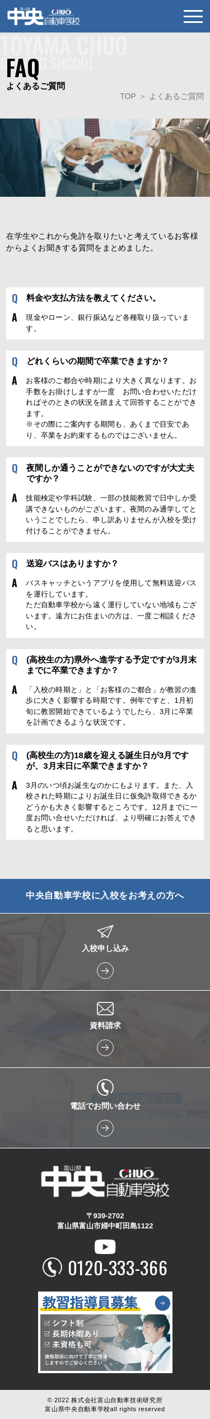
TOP (128, 96)
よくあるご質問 (176, 96)
